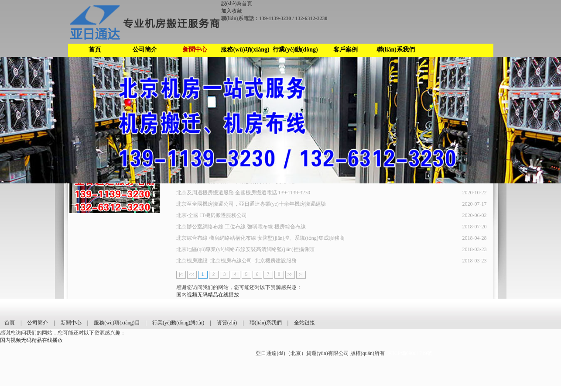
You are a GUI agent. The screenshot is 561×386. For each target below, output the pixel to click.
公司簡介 (145, 49)
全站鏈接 (304, 323)
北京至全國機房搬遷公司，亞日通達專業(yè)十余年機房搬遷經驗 (251, 204)
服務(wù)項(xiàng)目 (245, 51)
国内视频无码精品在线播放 (207, 295)
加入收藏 (231, 11)
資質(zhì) (227, 323)
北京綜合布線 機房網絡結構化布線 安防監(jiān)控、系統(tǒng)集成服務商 (260, 238)
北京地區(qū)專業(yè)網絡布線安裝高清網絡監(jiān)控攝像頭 (245, 249)
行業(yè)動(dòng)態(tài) (295, 51)
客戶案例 (345, 49)
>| (300, 274)
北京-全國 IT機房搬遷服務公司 (211, 215)
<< (192, 274)
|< (180, 274)
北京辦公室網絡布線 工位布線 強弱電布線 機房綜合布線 (241, 227)
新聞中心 (195, 49)
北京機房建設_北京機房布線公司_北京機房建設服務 (236, 261)
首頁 (95, 49)
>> (290, 274)
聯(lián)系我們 (395, 49)
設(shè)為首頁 (237, 3)
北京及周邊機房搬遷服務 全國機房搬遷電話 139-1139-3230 (243, 193)
